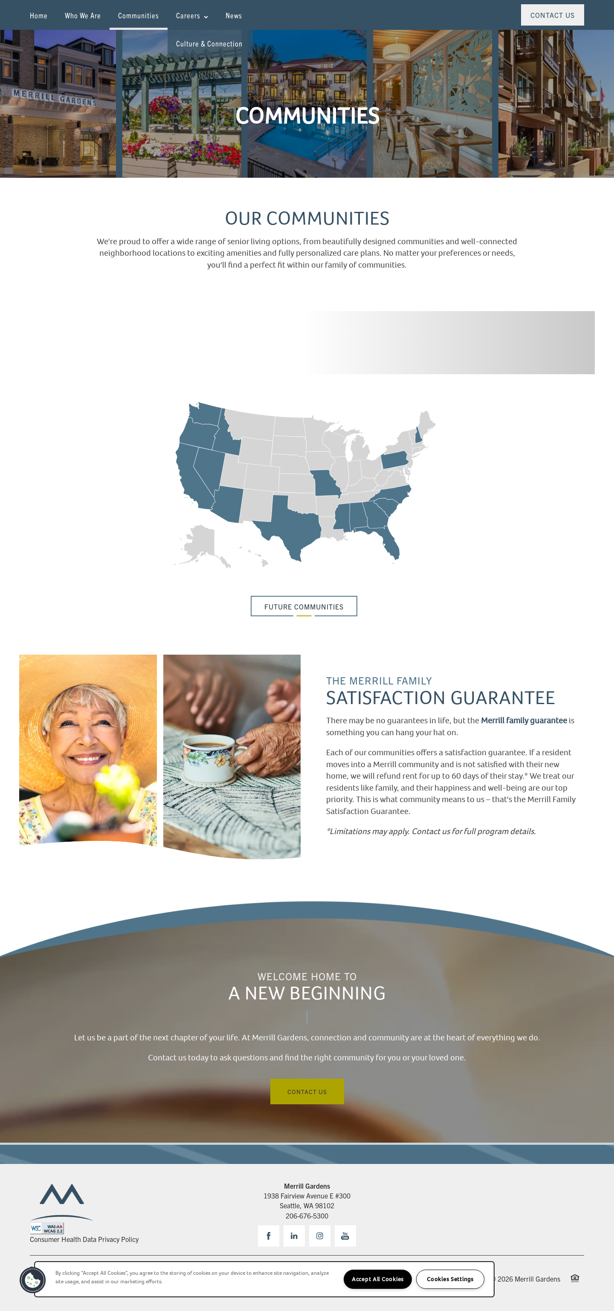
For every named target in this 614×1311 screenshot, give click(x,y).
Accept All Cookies (378, 1279)
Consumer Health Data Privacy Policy (84, 1239)
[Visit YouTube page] (345, 1236)
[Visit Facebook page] (268, 1236)
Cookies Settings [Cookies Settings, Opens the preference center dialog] (450, 1279)
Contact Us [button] (307, 1091)
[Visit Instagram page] (319, 1236)
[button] (552, 15)
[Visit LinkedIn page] (294, 1236)
